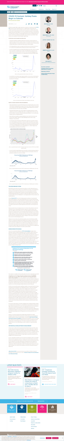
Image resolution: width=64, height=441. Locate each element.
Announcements (12, 419)
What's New (12, 417)
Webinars (32, 428)
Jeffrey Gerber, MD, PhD (12, 351)
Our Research (33, 9)
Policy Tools (48, 9)
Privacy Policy (29, 440)
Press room (23, 417)
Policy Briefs (33, 424)
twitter (29, 24)
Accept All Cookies (55, 438)
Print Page (35, 24)
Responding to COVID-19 (45, 71)
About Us (54, 9)
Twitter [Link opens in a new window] (37, 6)
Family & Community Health (52, 410)
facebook (27, 24)
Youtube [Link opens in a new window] (41, 6)
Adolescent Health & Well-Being (50, 384)
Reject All (48, 438)
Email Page (37, 24)
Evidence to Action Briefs (35, 419)
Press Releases (22, 421)
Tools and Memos (34, 426)
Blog (34, 5)
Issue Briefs (33, 421)
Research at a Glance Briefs (35, 422)
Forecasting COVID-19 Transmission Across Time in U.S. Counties (47, 69)
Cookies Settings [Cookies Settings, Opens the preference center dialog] (42, 438)
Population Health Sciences (15, 20)
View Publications (41, 401)
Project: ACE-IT (14, 198)
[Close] (63, 438)
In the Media (22, 419)
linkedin (32, 24)
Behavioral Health (22, 409)
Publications (41, 9)
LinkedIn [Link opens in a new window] (39, 6)
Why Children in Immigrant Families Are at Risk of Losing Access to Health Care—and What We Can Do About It (32, 383)
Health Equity (12, 384)
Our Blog (11, 421)
